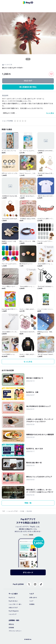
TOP (3, 511)
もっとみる (28, 362)
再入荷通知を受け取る (28, 87)
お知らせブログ (13, 607)
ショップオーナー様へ (15, 604)
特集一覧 (28, 503)
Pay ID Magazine (14, 611)
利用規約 (31, 604)
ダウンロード (28, 573)
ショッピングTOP (12, 511)
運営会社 (11, 624)
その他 (22, 511)
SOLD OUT (28, 81)
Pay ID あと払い (13, 601)
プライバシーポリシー (15, 631)
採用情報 (11, 627)
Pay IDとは (12, 597)
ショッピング (12, 614)
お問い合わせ (33, 597)
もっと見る (50, 113)
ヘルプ (31, 601)
